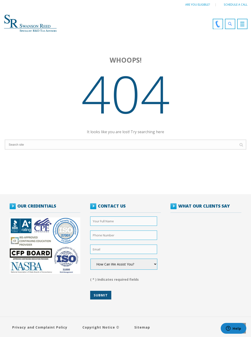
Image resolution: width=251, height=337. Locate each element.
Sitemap (142, 327)
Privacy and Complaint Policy (39, 327)
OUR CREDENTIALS (36, 206)
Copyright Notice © (100, 327)
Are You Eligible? (197, 5)
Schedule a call (235, 5)
